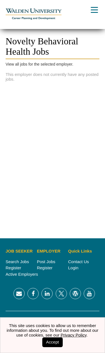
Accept (52, 342)
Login (73, 267)
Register (13, 267)
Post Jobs (46, 261)
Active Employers (22, 274)
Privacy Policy (73, 335)
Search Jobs (17, 261)
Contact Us (78, 261)
